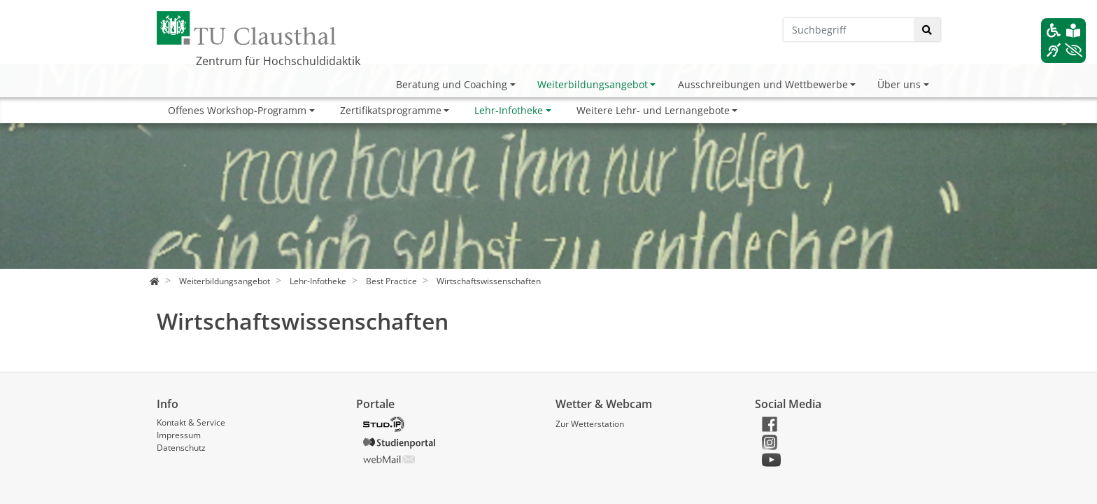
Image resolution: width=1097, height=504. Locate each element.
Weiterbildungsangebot (592, 84)
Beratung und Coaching (451, 84)
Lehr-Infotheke (508, 110)
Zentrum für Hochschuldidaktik (278, 61)
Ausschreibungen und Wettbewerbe (763, 84)
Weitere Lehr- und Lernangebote (653, 110)
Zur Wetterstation (589, 424)
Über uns (899, 84)
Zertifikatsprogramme (390, 110)
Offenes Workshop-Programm (237, 110)
